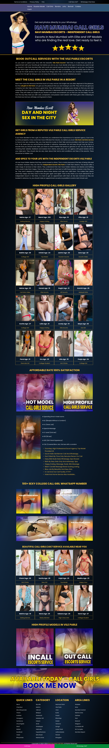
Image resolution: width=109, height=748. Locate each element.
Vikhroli (38, 710)
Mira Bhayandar (21, 710)
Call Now (27, 746)
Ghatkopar (39, 726)
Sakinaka (39, 729)
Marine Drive (40, 737)
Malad (18, 729)
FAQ (43, 2)
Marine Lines (79, 713)
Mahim (38, 707)
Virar (57, 710)
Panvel (58, 735)
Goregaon (19, 718)
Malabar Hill (40, 718)
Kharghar (59, 737)
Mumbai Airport (80, 732)
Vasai (18, 735)
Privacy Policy (34, 2)
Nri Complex (79, 729)
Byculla (38, 704)
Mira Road (39, 735)
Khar (76, 707)
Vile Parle (58, 707)
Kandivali (19, 732)
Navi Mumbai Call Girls (56, 744)
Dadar (58, 721)
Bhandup (58, 718)
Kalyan (38, 721)
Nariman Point (60, 704)
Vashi (29, 9)
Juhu (64, 6)
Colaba (78, 6)
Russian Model (39, 6)
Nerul (18, 704)
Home (29, 6)
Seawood (39, 715)
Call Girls (50, 6)
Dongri (58, 726)
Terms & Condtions (20, 2)
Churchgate (20, 724)
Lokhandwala (60, 732)
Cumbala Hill (79, 726)
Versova (58, 724)
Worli (18, 726)
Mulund (77, 721)
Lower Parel (59, 729)
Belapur (38, 713)
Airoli (37, 724)
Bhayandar (20, 737)
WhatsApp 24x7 (81, 746)
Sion (76, 718)
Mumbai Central (80, 710)
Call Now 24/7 (73, 2)
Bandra (58, 6)
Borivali (70, 6)
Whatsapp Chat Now (88, 2)
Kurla (57, 713)
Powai (57, 715)
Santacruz (19, 721)
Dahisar (77, 715)
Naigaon (78, 724)
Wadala (77, 704)
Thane (18, 713)
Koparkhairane (40, 732)
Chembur (19, 707)
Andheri (18, 715)
